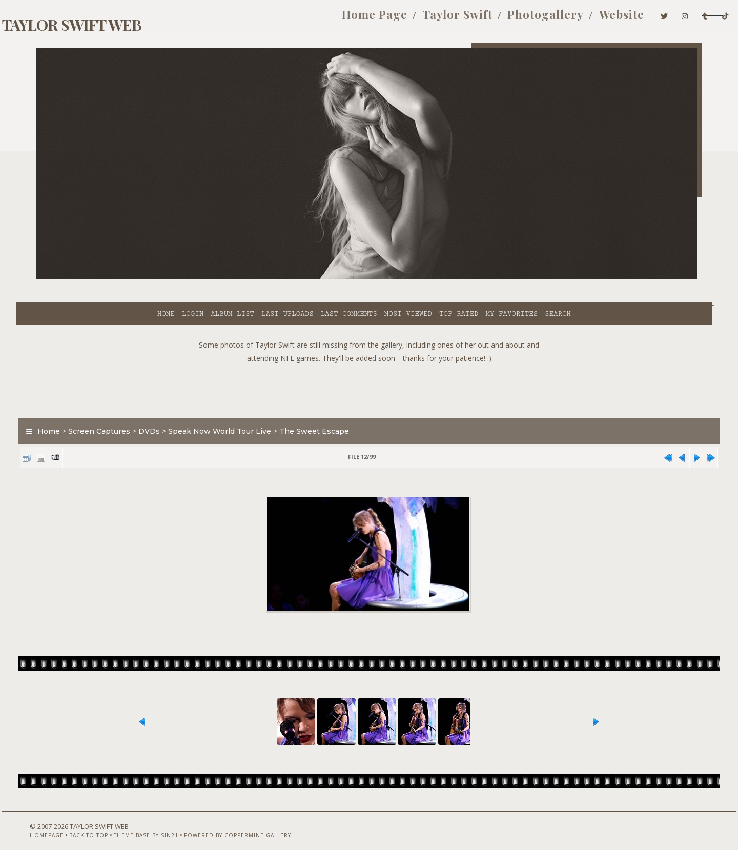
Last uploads (200, 277)
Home (78, 277)
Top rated (371, 277)
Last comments (261, 277)
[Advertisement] (369, 364)
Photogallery (473, 19)
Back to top (94, 822)
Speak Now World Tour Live (239, 407)
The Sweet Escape (334, 407)
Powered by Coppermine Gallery (243, 822)
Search (471, 277)
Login (105, 277)
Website (548, 19)
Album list (145, 277)
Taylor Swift (385, 19)
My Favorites (424, 277)
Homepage (53, 822)
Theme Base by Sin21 (152, 822)
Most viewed (320, 277)
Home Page (302, 19)
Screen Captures (119, 407)
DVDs (169, 407)
